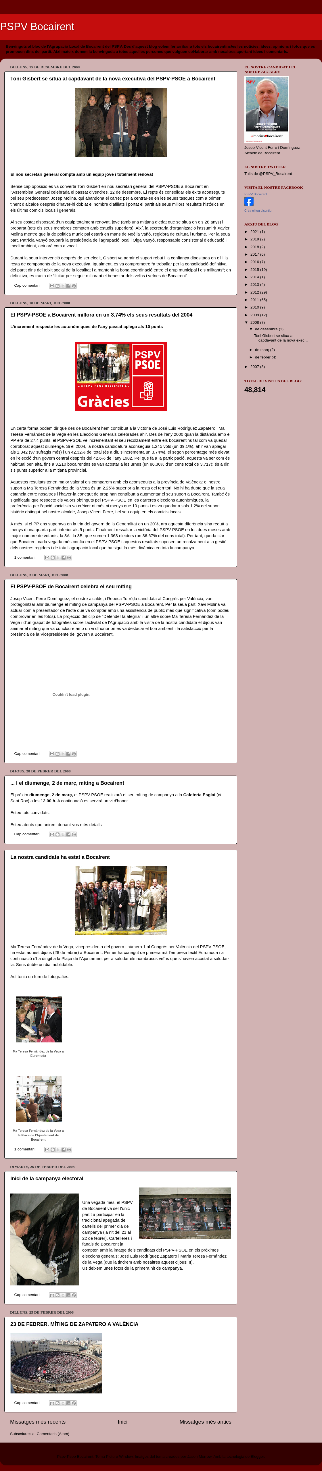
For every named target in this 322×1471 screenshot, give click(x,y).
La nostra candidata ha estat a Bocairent (60, 857)
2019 (255, 239)
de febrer (263, 357)
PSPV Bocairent (37, 26)
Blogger (257, 1456)
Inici (123, 1422)
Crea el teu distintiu (257, 210)
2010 (255, 307)
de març (262, 350)
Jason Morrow (199, 1456)
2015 (255, 269)
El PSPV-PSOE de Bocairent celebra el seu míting (71, 586)
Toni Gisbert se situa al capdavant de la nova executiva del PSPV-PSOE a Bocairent (112, 79)
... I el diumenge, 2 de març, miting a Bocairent (67, 783)
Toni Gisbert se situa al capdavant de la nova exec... (281, 337)
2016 (255, 262)
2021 (255, 232)
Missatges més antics (205, 1422)
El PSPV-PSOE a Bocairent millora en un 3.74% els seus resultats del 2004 (101, 315)
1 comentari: (25, 557)
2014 (255, 277)
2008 (255, 322)
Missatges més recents (38, 1422)
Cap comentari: (28, 285)
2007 (255, 367)
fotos (48, 616)
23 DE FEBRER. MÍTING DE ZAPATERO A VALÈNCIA (74, 1324)
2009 (255, 315)
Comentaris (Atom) (53, 1434)
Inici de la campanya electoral (46, 1178)
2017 (255, 254)
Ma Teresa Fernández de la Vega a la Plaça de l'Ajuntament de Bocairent (38, 1135)
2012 (255, 292)
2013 (255, 284)
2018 (255, 247)
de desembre (267, 329)
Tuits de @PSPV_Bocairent (268, 173)
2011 (255, 300)
